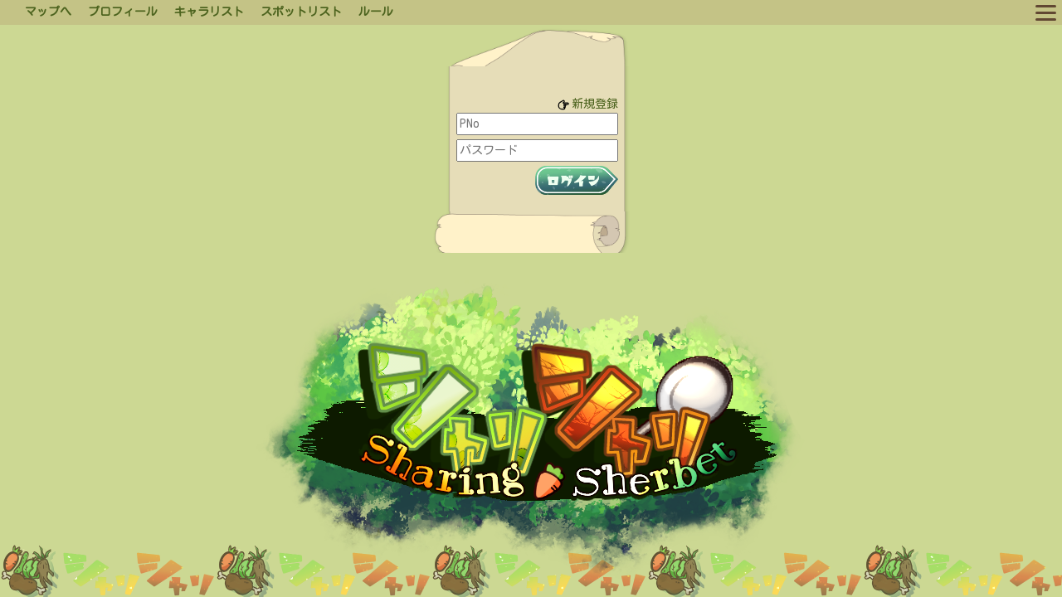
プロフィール (123, 11)
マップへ (48, 11)
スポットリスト (301, 11)
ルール (375, 11)
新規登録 (595, 103)
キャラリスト (209, 11)
